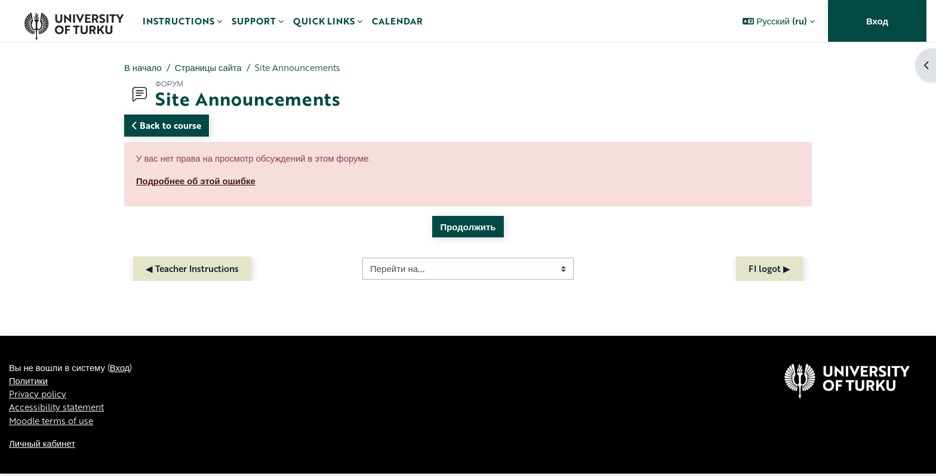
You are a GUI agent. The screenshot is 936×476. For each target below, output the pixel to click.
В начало (143, 67)
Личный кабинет (42, 445)
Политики (28, 381)
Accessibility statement (59, 408)
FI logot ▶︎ (769, 269)
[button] (778, 21)
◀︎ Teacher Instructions (192, 269)
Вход (877, 20)
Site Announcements (301, 67)
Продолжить (467, 227)
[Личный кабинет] (74, 21)
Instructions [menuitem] (178, 20)
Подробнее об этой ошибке (196, 181)
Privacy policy (38, 395)
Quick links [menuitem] (324, 20)
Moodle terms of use (53, 422)
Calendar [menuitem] (397, 20)
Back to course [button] (166, 125)
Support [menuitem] (254, 20)
